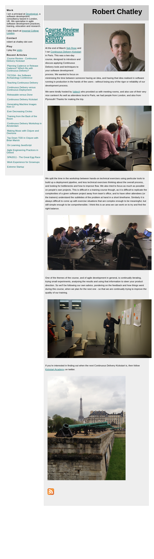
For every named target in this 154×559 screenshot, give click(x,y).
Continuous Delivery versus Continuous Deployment (21, 88)
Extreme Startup (15, 167)
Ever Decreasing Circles (19, 111)
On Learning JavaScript (19, 145)
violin (19, 50)
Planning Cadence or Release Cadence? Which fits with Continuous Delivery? (22, 68)
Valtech (76, 91)
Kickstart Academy (55, 369)
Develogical (32, 14)
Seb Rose (71, 48)
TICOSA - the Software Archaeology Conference (20, 76)
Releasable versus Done (20, 94)
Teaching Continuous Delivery (22, 82)
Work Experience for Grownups (23, 162)
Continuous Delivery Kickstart (22, 99)
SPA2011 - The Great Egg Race (23, 157)
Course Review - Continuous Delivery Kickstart (22, 59)
